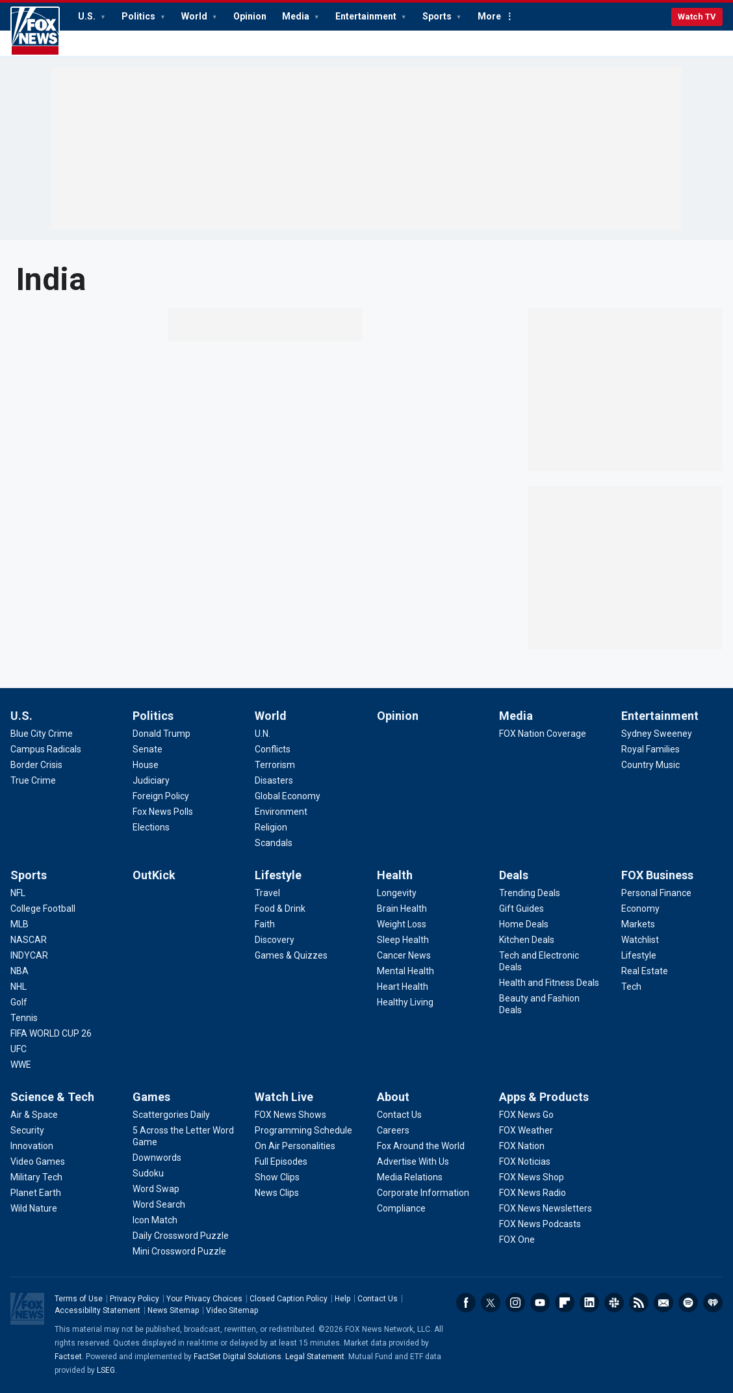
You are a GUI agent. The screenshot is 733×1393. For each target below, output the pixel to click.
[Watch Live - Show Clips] (277, 1177)
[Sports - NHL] (18, 986)
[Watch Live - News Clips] (277, 1192)
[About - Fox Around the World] (421, 1146)
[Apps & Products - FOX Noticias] (524, 1161)
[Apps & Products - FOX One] (517, 1239)
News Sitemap (173, 1310)
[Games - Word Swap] (156, 1189)
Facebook (466, 1302)
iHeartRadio (713, 1302)
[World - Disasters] (274, 780)
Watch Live (284, 1097)
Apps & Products (544, 1097)
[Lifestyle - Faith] (265, 924)
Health (395, 875)
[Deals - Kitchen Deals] (526, 940)
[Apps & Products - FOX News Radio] (532, 1192)
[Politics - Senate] (147, 749)
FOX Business (657, 875)
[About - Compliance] (401, 1208)
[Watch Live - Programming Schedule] (303, 1130)
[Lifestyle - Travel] (267, 893)
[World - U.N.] (262, 733)
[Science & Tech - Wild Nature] (33, 1208)
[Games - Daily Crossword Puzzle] (181, 1235)
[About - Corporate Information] (423, 1192)
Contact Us (377, 1298)
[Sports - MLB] (19, 924)
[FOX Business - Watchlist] (640, 940)
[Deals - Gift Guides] (521, 908)
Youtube (540, 1302)
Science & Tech (52, 1097)
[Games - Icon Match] (155, 1220)
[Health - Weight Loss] (401, 924)
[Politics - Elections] (151, 827)
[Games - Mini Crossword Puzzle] (179, 1251)
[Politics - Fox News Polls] (163, 811)
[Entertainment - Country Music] (650, 765)
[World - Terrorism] (275, 765)
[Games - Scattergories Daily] (171, 1114)
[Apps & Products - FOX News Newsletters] (545, 1208)
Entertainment (366, 16)
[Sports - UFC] (18, 1049)
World (195, 16)
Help (342, 1298)
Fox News (35, 31)
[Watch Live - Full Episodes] (281, 1161)
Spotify (688, 1302)
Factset (68, 1356)
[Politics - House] (146, 765)
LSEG (106, 1370)
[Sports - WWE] (20, 1064)
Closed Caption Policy (289, 1298)
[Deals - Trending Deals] (529, 893)
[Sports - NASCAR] (28, 940)
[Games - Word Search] (159, 1204)
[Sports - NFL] (17, 893)
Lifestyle (278, 875)
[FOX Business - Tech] (631, 986)
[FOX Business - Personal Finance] (656, 893)
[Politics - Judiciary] (151, 780)
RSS (639, 1302)
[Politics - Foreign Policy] (161, 796)
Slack (614, 1302)
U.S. (87, 16)
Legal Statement (314, 1356)
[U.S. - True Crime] (33, 780)
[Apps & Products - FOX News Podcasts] (540, 1224)
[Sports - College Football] (42, 908)
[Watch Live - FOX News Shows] (290, 1114)
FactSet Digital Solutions (237, 1356)
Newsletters (663, 1302)
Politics (139, 16)
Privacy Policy (134, 1298)
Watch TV (697, 16)
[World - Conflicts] (272, 749)
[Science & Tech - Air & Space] (34, 1114)
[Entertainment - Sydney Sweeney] (656, 733)
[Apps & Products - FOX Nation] (522, 1146)
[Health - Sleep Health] (403, 940)
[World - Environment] (281, 811)
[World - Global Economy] (287, 796)
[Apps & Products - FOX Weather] (526, 1130)
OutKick (154, 875)
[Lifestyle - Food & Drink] (280, 908)
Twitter (490, 1302)
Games (151, 1097)
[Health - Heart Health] (402, 986)
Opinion (249, 16)
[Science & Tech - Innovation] (31, 1146)
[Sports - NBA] (19, 971)
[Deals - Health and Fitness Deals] (549, 982)
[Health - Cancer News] (404, 955)
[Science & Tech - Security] (27, 1130)
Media (296, 16)
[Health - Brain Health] (402, 908)
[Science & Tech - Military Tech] (36, 1177)
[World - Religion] (271, 827)
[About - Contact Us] (399, 1114)
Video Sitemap (232, 1310)
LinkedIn (589, 1302)
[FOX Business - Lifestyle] (638, 955)
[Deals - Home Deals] (523, 924)
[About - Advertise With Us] (413, 1161)
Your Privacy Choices (204, 1298)
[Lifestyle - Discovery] (274, 940)
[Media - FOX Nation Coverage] (542, 733)
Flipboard (564, 1302)
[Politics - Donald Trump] (161, 733)
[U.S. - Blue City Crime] (41, 733)
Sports (438, 16)
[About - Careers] (393, 1130)
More (489, 16)
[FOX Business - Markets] (638, 924)
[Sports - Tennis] (24, 1018)
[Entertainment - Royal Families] (650, 749)
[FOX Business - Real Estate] (644, 971)
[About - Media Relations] (410, 1177)
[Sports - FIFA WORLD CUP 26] (51, 1033)
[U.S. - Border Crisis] (36, 765)
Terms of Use (79, 1298)
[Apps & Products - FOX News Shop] (531, 1177)
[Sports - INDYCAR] (29, 955)
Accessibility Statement (97, 1310)
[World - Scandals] (273, 843)
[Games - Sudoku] (148, 1173)
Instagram (515, 1302)
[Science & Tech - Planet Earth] (35, 1192)
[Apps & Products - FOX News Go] (526, 1114)
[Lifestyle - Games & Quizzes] (291, 955)
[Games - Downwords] (157, 1157)
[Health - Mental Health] (405, 971)
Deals (513, 875)
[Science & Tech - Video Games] (37, 1161)
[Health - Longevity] (397, 893)
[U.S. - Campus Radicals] (45, 749)
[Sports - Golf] (18, 1002)
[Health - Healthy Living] (405, 1002)
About (393, 1097)
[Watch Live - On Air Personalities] (295, 1146)
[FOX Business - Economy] (640, 908)
